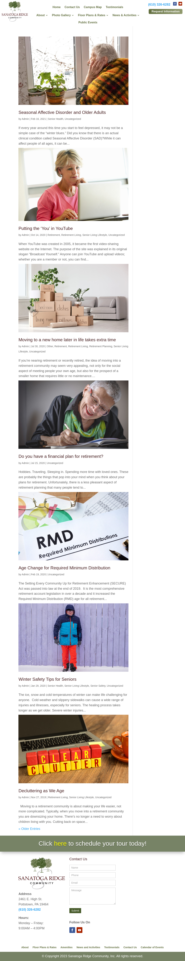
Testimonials (114, 7)
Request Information (166, 11)
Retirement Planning (100, 346)
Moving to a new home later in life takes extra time (67, 339)
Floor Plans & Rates (44, 947)
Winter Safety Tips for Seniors (47, 679)
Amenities (67, 947)
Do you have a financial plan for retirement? (60, 456)
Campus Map (93, 7)
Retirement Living (71, 235)
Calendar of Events (152, 947)
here (60, 843)
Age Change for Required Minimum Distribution (64, 567)
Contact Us (72, 7)
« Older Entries (29, 829)
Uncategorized (73, 118)
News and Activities (88, 947)
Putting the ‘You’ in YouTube (45, 228)
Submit (75, 910)
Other (50, 346)
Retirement (54, 235)
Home (57, 7)
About (25, 947)
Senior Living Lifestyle (94, 235)
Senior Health (55, 118)
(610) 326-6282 (159, 4)
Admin (25, 118)
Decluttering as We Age (41, 790)
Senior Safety (97, 685)
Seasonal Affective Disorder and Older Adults (62, 112)
